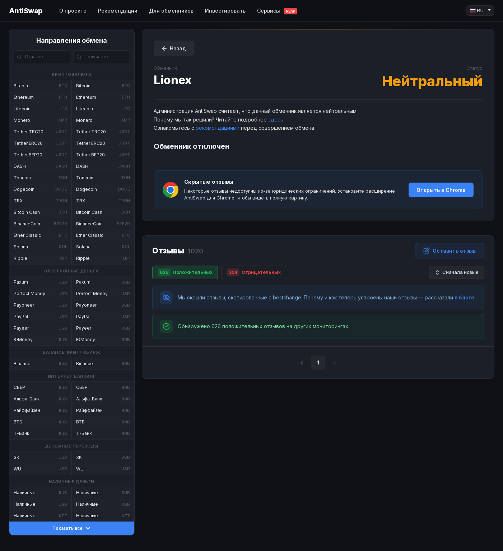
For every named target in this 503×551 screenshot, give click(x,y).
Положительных (185, 272)
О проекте (73, 11)
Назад (173, 48)
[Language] (480, 10)
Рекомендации (118, 11)
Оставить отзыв (449, 250)
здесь (275, 119)
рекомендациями (217, 128)
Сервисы (277, 11)
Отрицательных (254, 272)
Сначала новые (456, 272)
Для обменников (171, 11)
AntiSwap (26, 10)
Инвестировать (225, 11)
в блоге (464, 297)
